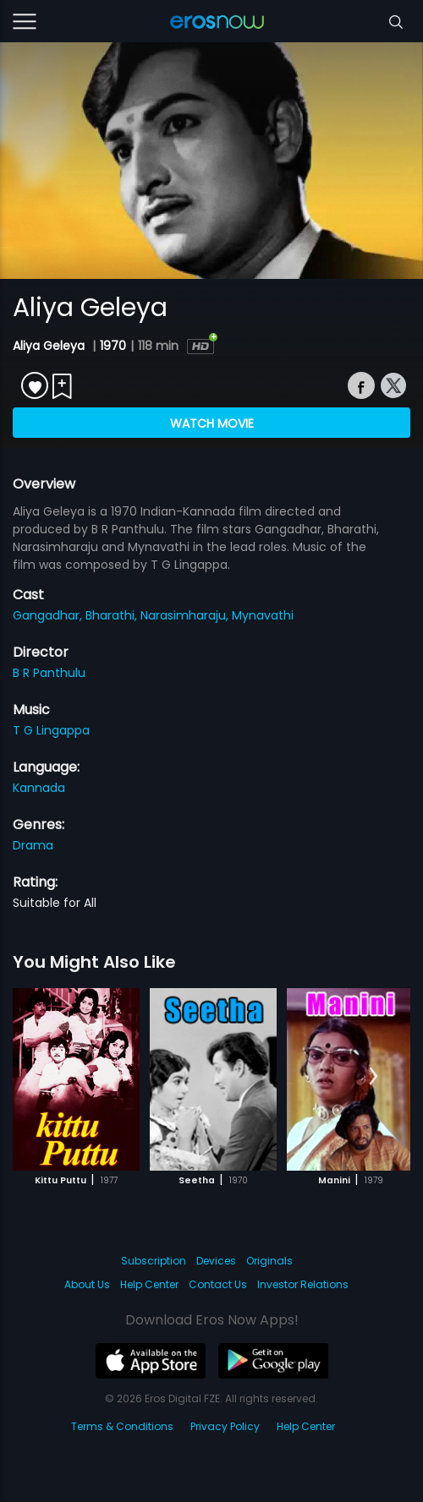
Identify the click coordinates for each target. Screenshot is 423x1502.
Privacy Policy (225, 1426)
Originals (269, 1260)
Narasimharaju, (186, 615)
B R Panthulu (49, 672)
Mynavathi (263, 615)
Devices (216, 1260)
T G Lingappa (51, 730)
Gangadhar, (49, 615)
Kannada (39, 787)
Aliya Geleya (50, 345)
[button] (373, 1077)
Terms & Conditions (122, 1426)
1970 (113, 345)
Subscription (153, 1260)
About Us (87, 1284)
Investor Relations (303, 1284)
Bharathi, (112, 615)
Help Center (149, 1284)
